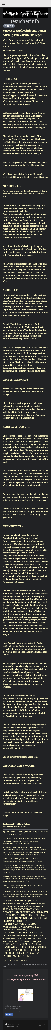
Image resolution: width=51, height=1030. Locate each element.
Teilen (9, 1014)
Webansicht (42, 1025)
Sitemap (18, 1024)
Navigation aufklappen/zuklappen (25, 3)
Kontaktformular (24, 1011)
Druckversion (10, 1024)
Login (44, 1024)
